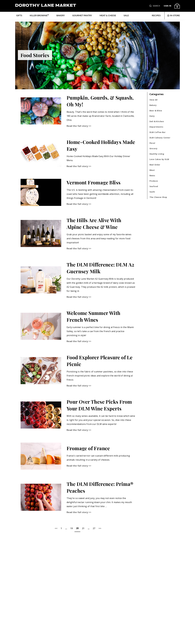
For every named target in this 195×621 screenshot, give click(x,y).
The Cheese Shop (158, 197)
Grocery (153, 148)
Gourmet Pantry (82, 15)
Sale (126, 15)
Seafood (154, 186)
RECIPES (156, 15)
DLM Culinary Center (160, 137)
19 (71, 528)
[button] (150, 6)
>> (100, 528)
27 (94, 528)
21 (83, 528)
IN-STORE (173, 15)
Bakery (60, 15)
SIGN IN (167, 5)
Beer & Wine (156, 110)
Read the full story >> (79, 125)
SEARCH (156, 5)
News (152, 175)
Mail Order (155, 164)
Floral (152, 143)
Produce (154, 181)
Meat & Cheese (108, 15)
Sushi (152, 191)
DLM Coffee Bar (158, 132)
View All (153, 99)
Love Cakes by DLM (159, 159)
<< (56, 528)
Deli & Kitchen (157, 121)
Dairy (152, 116)
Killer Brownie (39, 15)
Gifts (19, 15)
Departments (156, 127)
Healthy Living (157, 154)
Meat (152, 170)
